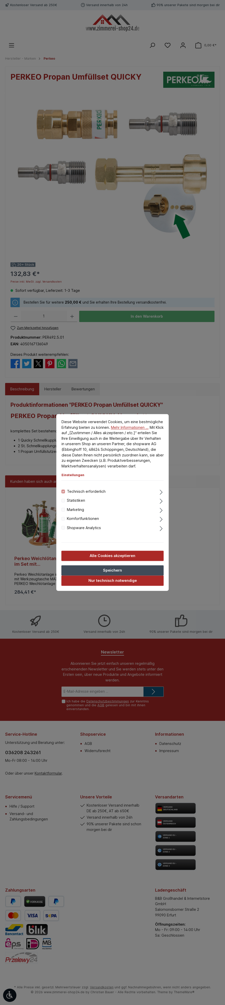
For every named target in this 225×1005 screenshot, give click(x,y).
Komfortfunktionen (83, 519)
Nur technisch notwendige (112, 581)
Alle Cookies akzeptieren (112, 555)
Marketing (75, 509)
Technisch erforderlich (86, 491)
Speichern (112, 570)
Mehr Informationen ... (130, 427)
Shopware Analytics (84, 528)
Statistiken (76, 500)
